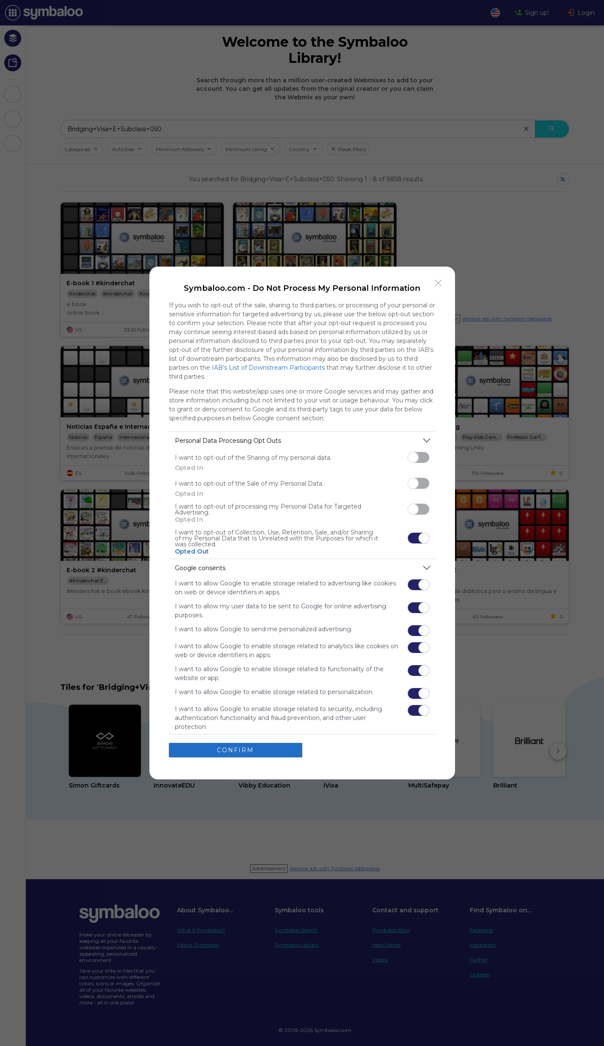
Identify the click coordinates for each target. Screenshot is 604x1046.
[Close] (438, 283)
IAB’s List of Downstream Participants (268, 367)
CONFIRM (235, 750)
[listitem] (302, 440)
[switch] (418, 457)
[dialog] (302, 523)
